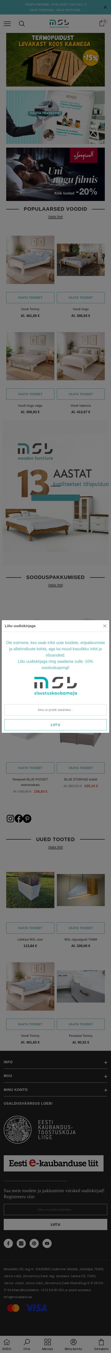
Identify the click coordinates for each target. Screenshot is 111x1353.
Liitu (55, 724)
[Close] (105, 626)
